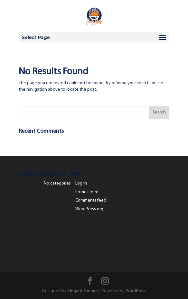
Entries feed (87, 192)
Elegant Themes (83, 291)
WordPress (136, 291)
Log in (81, 183)
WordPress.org (89, 209)
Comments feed (90, 200)
